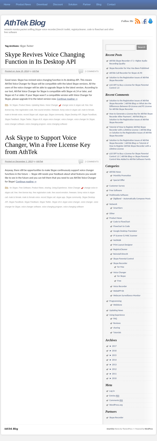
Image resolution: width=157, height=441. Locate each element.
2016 (114, 350)
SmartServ (118, 208)
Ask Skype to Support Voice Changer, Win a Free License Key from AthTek (47, 144)
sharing (48, 188)
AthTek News (115, 172)
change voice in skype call (73, 105)
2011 (114, 373)
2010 (114, 378)
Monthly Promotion (122, 175)
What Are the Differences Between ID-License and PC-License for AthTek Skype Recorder (130, 106)
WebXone (117, 304)
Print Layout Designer (123, 244)
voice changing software (57, 124)
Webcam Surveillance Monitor (127, 295)
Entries (114, 395)
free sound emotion (42, 110)
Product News (25, 105)
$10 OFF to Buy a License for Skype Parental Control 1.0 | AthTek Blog (128, 155)
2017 (114, 346)
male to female (88, 110)
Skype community (56, 114)
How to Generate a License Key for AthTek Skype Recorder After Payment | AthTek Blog (131, 115)
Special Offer (119, 180)
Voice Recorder (120, 286)
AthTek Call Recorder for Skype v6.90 (125, 73)
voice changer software (14, 124)
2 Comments (92, 71)
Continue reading (67, 98)
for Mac (120, 267)
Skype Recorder (120, 263)
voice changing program (35, 124)
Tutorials (117, 332)
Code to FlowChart (121, 221)
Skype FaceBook (89, 114)
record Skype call (30, 114)
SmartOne (110, 429)
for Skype (14, 105)
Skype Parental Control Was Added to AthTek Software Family (130, 158)
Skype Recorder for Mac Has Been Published (129, 68)
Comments (116, 400)
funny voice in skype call (70, 110)
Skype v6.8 (37, 119)
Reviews (117, 323)
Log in (112, 391)
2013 (114, 364)
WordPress (149, 429)
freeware (55, 110)
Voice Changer (52, 105)
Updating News (38, 105)
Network (113, 204)
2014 (114, 359)
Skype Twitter (25, 119)
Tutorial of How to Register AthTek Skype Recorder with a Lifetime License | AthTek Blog (130, 128)
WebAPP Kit (118, 291)
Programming (115, 301)
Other (112, 213)
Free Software (25, 188)
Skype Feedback (12, 119)
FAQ (115, 318)
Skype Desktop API (73, 114)
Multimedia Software (118, 195)
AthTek (35, 71)
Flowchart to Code (121, 226)
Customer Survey (117, 185)
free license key (25, 192)
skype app (43, 114)
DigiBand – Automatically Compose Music (132, 198)
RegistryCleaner (120, 249)
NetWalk (117, 240)
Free (119, 280)
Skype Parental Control (123, 258)
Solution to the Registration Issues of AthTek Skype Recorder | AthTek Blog (129, 102)
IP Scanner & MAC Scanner (125, 235)
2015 (114, 355)
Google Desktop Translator (125, 231)
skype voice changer (51, 119)
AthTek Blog (24, 22)
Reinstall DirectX (120, 254)
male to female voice (13, 114)
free (86, 105)
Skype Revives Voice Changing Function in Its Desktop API (45, 58)
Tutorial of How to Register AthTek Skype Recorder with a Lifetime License (130, 146)
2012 (114, 369)
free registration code (24, 110)
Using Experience (59, 188)
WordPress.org (115, 405)
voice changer (67, 119)
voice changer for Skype (84, 119)
